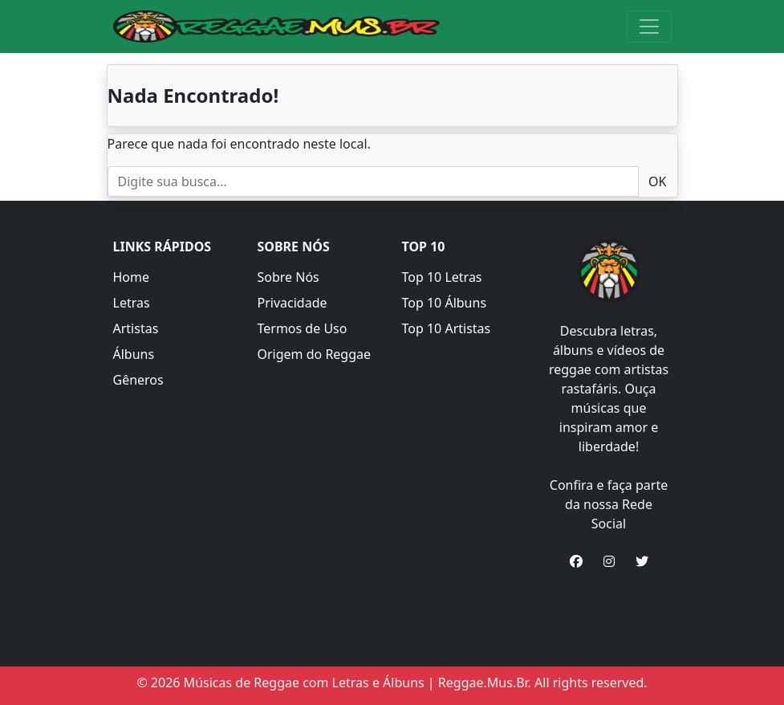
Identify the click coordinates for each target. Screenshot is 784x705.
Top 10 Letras (442, 277)
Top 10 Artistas (446, 328)
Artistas (136, 328)
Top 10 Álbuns (444, 303)
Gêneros (138, 380)
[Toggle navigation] (649, 26)
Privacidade (292, 303)
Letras (131, 303)
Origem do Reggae (315, 354)
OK (657, 181)
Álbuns (134, 354)
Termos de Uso (302, 328)
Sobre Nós (288, 277)
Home (131, 277)
